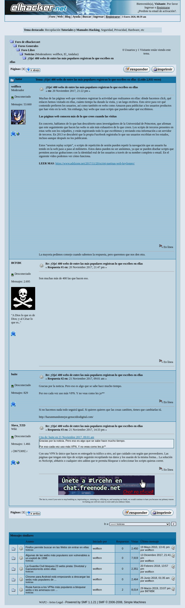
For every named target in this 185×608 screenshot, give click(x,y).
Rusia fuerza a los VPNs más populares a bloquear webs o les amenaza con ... (56, 588)
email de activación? (164, 11)
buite (14, 374)
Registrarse (113, 16)
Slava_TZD (18, 425)
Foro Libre (28, 50)
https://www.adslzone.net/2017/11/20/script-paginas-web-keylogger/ (95, 163)
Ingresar (149, 7)
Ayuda (76, 16)
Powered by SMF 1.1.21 (80, 602)
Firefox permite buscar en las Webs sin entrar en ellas (57, 547)
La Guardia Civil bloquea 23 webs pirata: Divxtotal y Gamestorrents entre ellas (56, 567)
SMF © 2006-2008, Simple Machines (122, 602)
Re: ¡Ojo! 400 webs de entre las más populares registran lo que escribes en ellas (94, 263)
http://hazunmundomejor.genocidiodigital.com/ (66, 417)
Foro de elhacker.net (27, 42)
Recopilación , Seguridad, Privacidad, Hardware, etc (94, 30)
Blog (67, 16)
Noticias (29, 54)
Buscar (87, 16)
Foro (52, 16)
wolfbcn (57, 54)
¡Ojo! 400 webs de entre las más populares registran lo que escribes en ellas (92, 87)
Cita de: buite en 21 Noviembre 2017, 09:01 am (66, 437)
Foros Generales (28, 46)
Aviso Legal (56, 602)
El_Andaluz (71, 54)
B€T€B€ (16, 263)
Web (60, 16)
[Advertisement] (112, 206)
